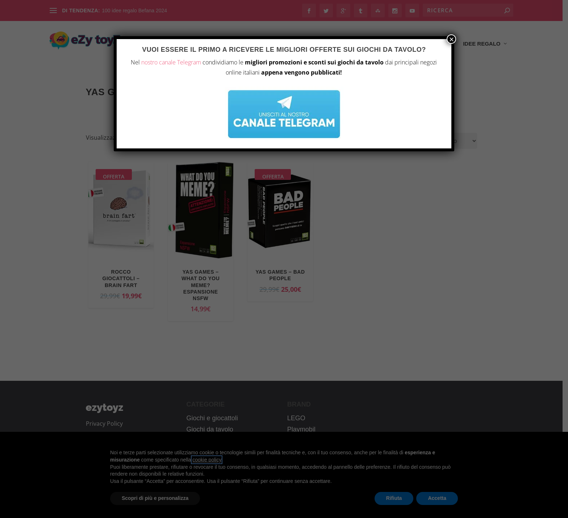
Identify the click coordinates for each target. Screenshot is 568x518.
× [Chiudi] (451, 39)
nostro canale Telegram (171, 62)
